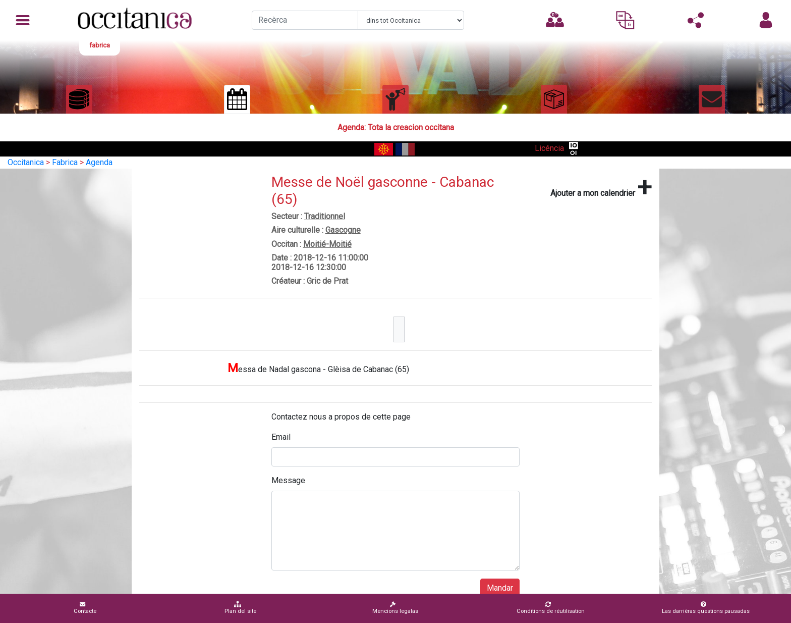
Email (281, 437)
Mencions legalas (395, 607)
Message (288, 480)
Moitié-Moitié (327, 244)
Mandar (500, 588)
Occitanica (26, 162)
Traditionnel (324, 216)
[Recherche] (305, 20)
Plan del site (240, 607)
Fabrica (65, 162)
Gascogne (343, 230)
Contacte (85, 607)
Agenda (99, 162)
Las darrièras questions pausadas (706, 607)
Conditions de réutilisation (551, 607)
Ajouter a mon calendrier (601, 187)
